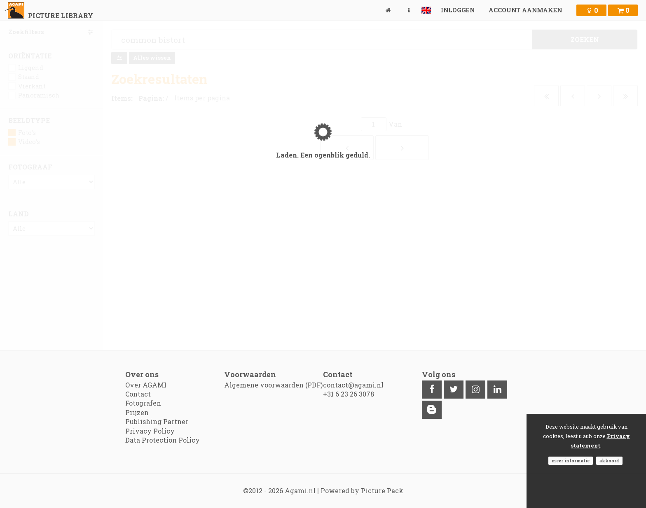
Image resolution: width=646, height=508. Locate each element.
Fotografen (143, 403)
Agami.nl (300, 490)
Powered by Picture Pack (362, 490)
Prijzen (137, 412)
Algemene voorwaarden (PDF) (273, 384)
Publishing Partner (156, 421)
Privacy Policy (150, 431)
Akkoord (609, 461)
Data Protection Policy (162, 440)
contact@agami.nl (353, 384)
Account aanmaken (525, 10)
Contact (138, 394)
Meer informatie (571, 461)
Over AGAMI (145, 384)
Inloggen (458, 10)
